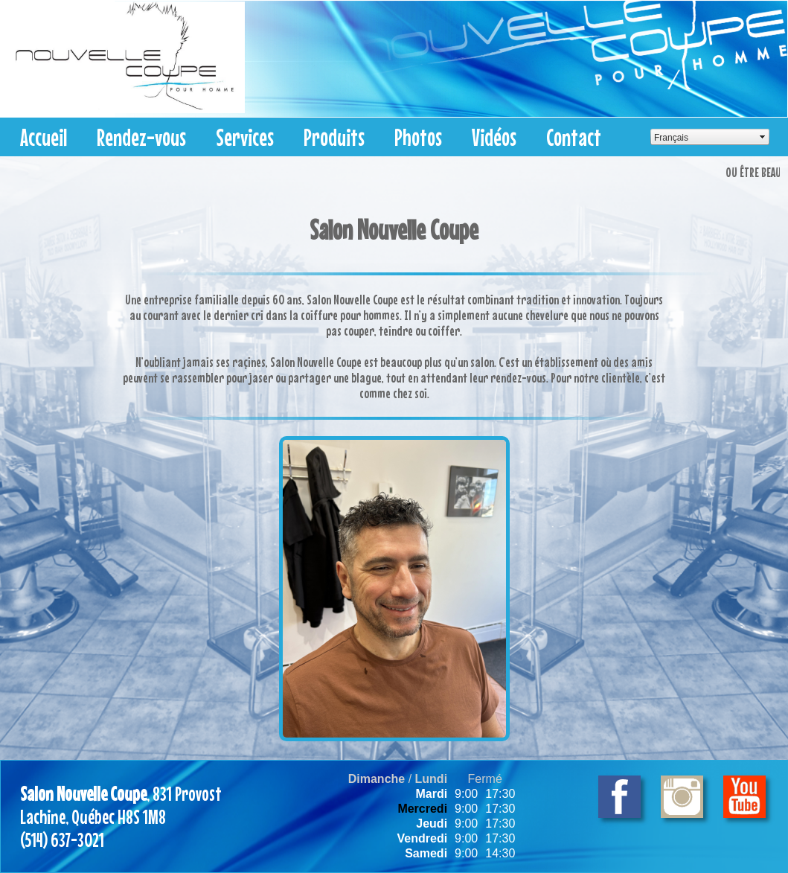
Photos (418, 137)
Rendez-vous (141, 137)
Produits (334, 137)
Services (245, 137)
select (762, 137)
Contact (573, 137)
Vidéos (494, 137)
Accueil (43, 137)
